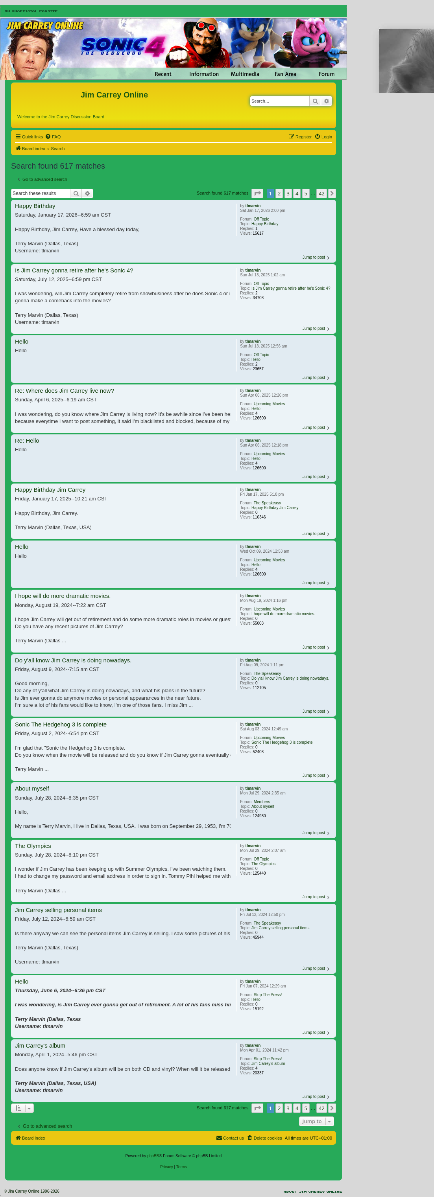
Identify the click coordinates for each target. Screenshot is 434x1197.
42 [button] (322, 193)
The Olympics (263, 864)
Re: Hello (27, 440)
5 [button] (306, 193)
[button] (257, 193)
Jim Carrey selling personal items (280, 928)
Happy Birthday (264, 224)
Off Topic (261, 219)
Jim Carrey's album (268, 1063)
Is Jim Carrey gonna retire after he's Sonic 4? (290, 288)
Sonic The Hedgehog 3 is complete (281, 742)
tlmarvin (253, 206)
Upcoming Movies (269, 404)
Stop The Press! (268, 995)
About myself (262, 806)
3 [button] (288, 193)
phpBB (153, 1156)
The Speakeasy (267, 503)
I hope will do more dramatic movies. (283, 614)
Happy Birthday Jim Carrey (274, 508)
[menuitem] (53, 137)
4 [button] (296, 193)
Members (262, 802)
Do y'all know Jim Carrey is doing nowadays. (290, 678)
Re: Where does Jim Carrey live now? (64, 390)
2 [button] (279, 193)
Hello (255, 359)
